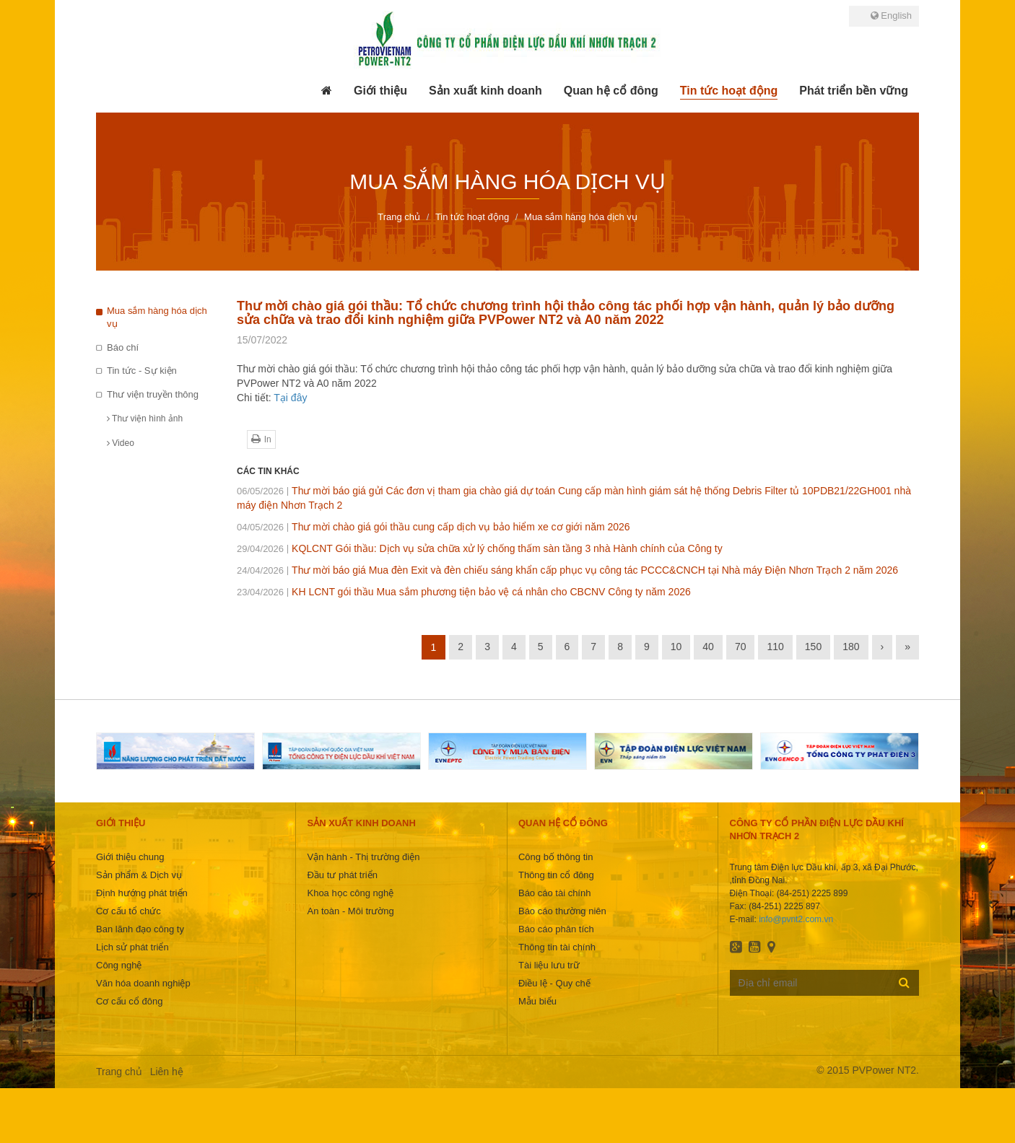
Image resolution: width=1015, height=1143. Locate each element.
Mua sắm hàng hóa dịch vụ (157, 317)
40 (708, 646)
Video (120, 443)
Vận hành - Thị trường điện (363, 856)
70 (740, 646)
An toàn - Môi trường (350, 911)
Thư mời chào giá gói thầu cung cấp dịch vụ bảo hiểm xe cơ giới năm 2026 (433, 527)
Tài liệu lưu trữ (549, 965)
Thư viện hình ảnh (145, 418)
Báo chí (123, 347)
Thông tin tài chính (557, 947)
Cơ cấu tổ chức (128, 911)
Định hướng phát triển (142, 893)
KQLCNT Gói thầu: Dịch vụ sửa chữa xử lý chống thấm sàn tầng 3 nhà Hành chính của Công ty (480, 548)
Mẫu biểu (537, 1001)
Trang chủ (119, 1071)
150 (813, 646)
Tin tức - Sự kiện (142, 370)
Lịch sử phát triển (132, 947)
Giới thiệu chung (130, 856)
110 (775, 646)
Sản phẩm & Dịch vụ (139, 875)
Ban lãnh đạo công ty (140, 929)
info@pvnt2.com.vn (796, 919)
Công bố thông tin (555, 856)
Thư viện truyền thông (153, 394)
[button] (380, 90)
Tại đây (290, 397)
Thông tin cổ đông (556, 875)
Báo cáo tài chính (554, 893)
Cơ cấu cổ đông (129, 1001)
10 (676, 646)
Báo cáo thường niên (562, 911)
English (891, 15)
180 (850, 646)
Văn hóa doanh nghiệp (143, 983)
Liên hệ (166, 1071)
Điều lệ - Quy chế (554, 983)
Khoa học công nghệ (350, 893)
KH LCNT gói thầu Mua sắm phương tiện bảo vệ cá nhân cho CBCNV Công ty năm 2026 (464, 591)
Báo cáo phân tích (556, 929)
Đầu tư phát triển (342, 875)
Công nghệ (118, 965)
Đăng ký (904, 982)
